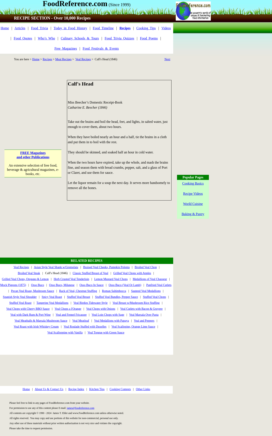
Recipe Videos (193, 193)
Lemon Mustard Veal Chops (111, 279)
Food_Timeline (103, 28)
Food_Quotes (23, 38)
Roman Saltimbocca (114, 291)
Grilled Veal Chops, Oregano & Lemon (25, 279)
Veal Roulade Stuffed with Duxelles (85, 326)
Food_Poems (149, 38)
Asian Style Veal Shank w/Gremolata (56, 267)
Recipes (47, 59)
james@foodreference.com (80, 408)
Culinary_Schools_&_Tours (80, 38)
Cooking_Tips (146, 28)
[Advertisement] (33, 106)
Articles (19, 28)
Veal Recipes (83, 59)
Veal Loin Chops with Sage (108, 314)
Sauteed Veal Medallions (146, 291)
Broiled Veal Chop (146, 267)
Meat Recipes (63, 59)
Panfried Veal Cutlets (158, 285)
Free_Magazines (65, 48)
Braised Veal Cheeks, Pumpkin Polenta (106, 267)
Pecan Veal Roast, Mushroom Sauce (32, 291)
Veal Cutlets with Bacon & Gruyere (141, 308)
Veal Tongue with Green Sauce (106, 332)
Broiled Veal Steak (29, 273)
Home (5, 28)
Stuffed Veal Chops (154, 297)
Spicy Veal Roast (52, 297)
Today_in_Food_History (70, 28)
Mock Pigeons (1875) (13, 285)
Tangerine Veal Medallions (52, 302)
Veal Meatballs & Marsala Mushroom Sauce (40, 320)
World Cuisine (193, 204)
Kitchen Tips (97, 389)
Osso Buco (37, 285)
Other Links (143, 389)
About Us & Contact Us (49, 389)
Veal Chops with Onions (100, 308)
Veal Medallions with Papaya (111, 320)
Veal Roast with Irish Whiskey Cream (36, 326)
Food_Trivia (39, 28)
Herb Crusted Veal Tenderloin (71, 279)
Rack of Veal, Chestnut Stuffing (78, 291)
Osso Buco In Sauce (91, 285)
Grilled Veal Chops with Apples (132, 273)
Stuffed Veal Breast (78, 297)
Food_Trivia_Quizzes (119, 38)
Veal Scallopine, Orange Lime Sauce (133, 326)
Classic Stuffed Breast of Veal (90, 273)
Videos (166, 28)
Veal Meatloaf (80, 320)
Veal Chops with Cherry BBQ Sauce (28, 308)
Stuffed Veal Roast (20, 302)
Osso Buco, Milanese (61, 285)
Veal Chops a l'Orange (68, 308)
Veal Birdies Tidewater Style (91, 302)
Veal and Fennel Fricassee (71, 314)
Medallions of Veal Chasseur (150, 279)
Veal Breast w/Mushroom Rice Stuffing (136, 302)
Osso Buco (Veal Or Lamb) (125, 285)
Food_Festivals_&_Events (101, 48)
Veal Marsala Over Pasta (144, 314)
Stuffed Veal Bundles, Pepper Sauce (116, 297)
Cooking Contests (120, 389)
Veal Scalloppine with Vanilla (65, 332)
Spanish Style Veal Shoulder (20, 297)
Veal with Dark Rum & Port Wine (30, 314)
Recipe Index (76, 389)
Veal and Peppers (144, 320)
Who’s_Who (46, 38)
